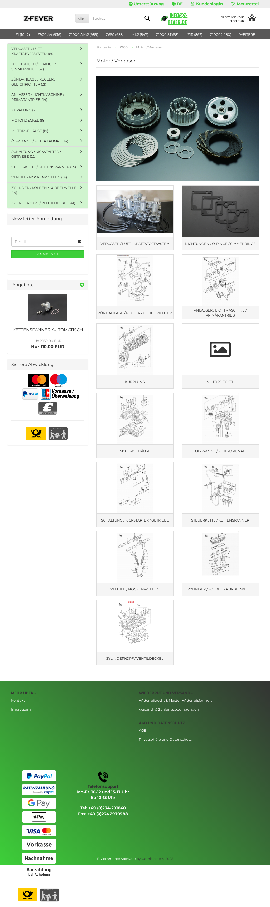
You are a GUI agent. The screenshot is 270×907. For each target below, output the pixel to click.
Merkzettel (245, 3)
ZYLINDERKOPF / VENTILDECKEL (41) (43, 203)
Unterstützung (146, 3)
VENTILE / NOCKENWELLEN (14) (39, 177)
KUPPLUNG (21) (24, 110)
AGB (143, 735)
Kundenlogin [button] (207, 3)
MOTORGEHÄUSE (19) (29, 131)
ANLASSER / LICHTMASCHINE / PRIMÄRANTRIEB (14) (37, 97)
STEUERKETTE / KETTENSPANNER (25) (43, 167)
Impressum (21, 713)
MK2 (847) (140, 34)
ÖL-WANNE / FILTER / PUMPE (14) (39, 141)
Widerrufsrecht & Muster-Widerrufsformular (176, 705)
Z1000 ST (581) (168, 34)
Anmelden (48, 254)
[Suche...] (82, 18)
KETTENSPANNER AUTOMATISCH (48, 329)
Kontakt (18, 705)
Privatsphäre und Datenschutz (165, 743)
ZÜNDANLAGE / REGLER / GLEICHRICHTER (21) (33, 81)
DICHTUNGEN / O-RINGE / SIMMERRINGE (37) (33, 66)
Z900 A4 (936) (49, 34)
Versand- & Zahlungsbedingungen (169, 713)
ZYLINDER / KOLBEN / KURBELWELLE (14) (43, 190)
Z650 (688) (115, 34)
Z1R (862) (194, 34)
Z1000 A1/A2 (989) (83, 34)
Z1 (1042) (23, 34)
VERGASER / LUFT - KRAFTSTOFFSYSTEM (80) (33, 51)
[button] (177, 4)
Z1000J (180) (220, 34)
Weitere (247, 34)
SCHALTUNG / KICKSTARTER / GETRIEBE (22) (36, 154)
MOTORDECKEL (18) (28, 120)
